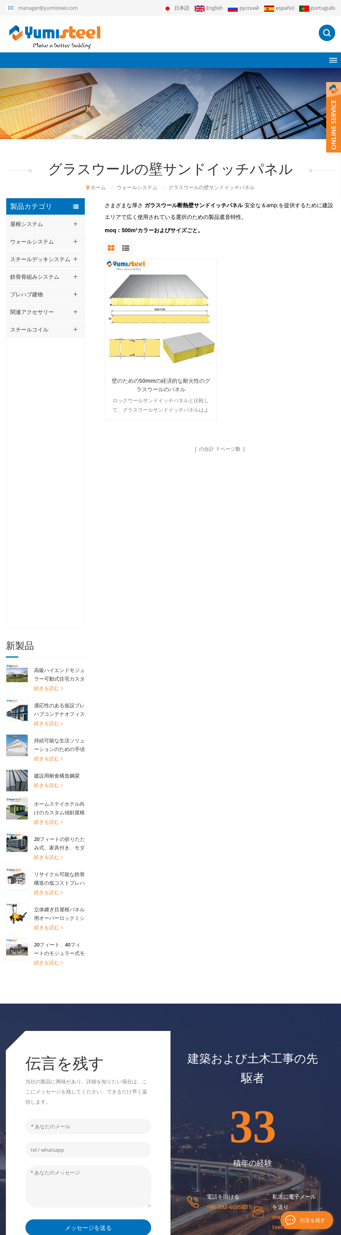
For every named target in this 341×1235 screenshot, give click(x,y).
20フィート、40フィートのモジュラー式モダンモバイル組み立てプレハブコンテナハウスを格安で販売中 (59, 659)
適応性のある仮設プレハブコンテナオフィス (59, 419)
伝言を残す (312, 1220)
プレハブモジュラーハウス (144, 1066)
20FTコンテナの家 (135, 1135)
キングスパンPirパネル (140, 1183)
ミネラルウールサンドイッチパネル (150, 1084)
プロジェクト (212, 1103)
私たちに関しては (217, 1077)
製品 (202, 1090)
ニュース (207, 1116)
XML (228, 1225)
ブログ (246, 1225)
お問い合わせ (212, 1143)
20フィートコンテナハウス (145, 1053)
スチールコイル (29, 329)
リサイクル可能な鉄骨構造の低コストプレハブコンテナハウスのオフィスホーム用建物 (59, 589)
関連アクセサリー (32, 311)
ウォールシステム (137, 187)
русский (243, 8)
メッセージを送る (88, 956)
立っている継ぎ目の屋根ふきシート (150, 1166)
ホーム (96, 187)
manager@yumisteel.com (48, 7)
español (279, 8)
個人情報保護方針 (279, 1225)
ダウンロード (212, 1130)
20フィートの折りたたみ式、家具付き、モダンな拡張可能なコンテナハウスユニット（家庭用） (59, 553)
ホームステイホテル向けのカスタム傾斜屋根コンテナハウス (59, 518)
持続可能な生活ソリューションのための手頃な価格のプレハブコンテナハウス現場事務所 (59, 455)
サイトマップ (212, 1156)
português (317, 8)
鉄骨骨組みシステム (34, 276)
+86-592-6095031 (229, 935)
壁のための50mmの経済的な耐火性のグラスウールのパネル (160, 384)
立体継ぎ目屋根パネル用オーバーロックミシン (59, 624)
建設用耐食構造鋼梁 (57, 485)
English (209, 8)
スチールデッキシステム (40, 259)
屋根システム (26, 224)
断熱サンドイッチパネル (142, 1149)
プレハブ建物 (26, 294)
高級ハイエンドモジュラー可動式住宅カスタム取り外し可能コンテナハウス (59, 384)
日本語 (175, 8)
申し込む (297, 1114)
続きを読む (48, 398)
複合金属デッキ (132, 1122)
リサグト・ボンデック (139, 1196)
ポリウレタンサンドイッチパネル (150, 1105)
